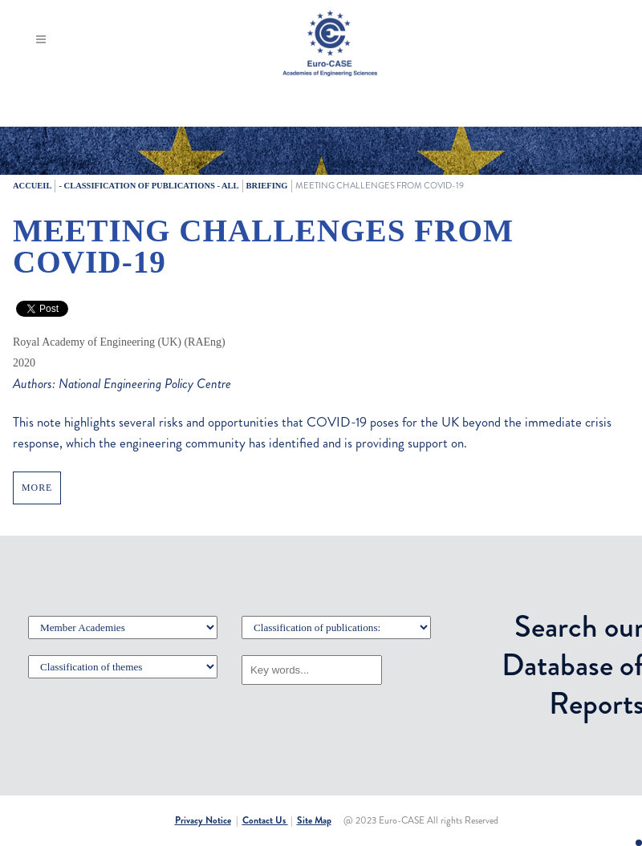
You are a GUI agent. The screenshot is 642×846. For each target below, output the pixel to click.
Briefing (267, 185)
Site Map (314, 820)
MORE (37, 487)
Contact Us (265, 820)
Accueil (32, 185)
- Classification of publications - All (148, 185)
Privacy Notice (203, 820)
